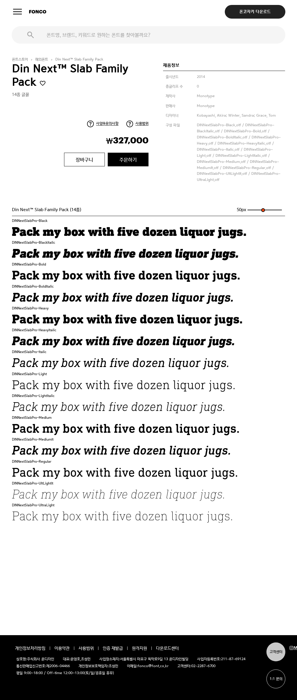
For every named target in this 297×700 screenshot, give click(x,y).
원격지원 (139, 648)
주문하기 (128, 160)
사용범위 (141, 123)
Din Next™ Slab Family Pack (79, 59)
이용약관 (62, 648)
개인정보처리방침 (30, 648)
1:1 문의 (276, 679)
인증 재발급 (113, 648)
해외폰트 (41, 59)
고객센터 (276, 652)
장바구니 (84, 160)
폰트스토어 (20, 59)
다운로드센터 (167, 648)
